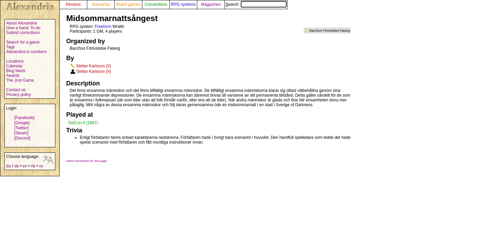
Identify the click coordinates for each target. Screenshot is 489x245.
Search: (256, 4)
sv (41, 166)
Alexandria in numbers (26, 51)
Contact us (15, 89)
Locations (14, 61)
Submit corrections (23, 32)
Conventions (156, 4)
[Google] (22, 122)
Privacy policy (18, 94)
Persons (73, 4)
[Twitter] (21, 128)
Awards (13, 75)
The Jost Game (20, 80)
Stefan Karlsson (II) (93, 66)
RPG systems (183, 4)
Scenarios (101, 4)
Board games (128, 4)
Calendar (14, 66)
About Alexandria (21, 23)
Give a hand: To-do (23, 28)
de (16, 166)
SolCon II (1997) (83, 122)
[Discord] (22, 138)
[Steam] (21, 133)
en (24, 166)
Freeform (103, 26)
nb (33, 166)
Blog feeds (15, 70)
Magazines (211, 4)
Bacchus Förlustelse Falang (330, 30)
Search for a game (23, 42)
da (8, 166)
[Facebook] (24, 117)
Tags (10, 47)
